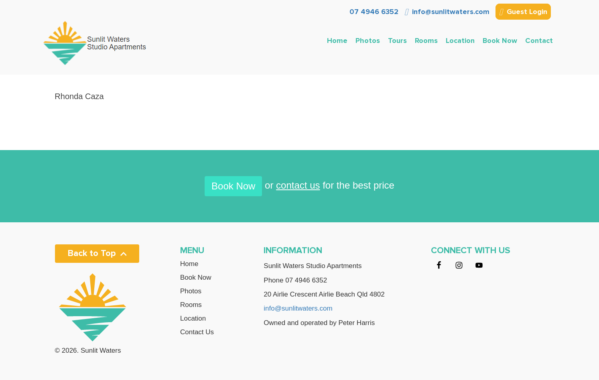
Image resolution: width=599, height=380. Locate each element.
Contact (539, 40)
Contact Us (197, 332)
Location (460, 40)
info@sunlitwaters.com (446, 11)
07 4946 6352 (372, 11)
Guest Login (523, 12)
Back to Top (97, 253)
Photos (367, 40)
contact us (298, 185)
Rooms (426, 40)
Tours (397, 40)
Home (337, 40)
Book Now (500, 40)
